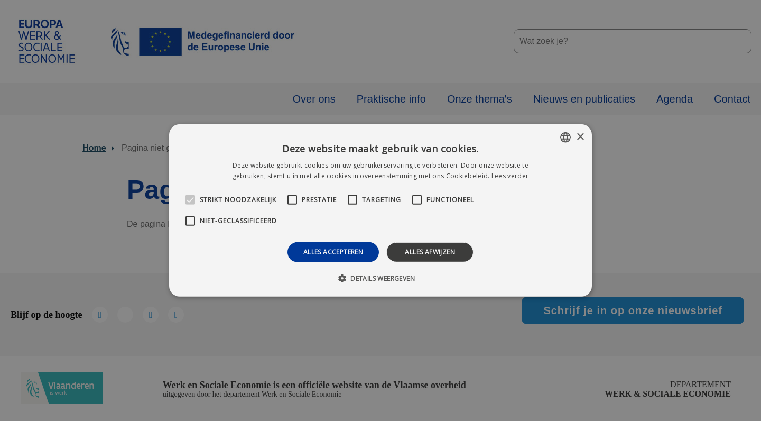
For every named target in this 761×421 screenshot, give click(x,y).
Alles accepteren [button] (333, 252)
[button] (380, 278)
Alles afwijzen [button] (430, 252)
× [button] (580, 137)
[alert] (380, 210)
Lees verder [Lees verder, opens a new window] (509, 175)
